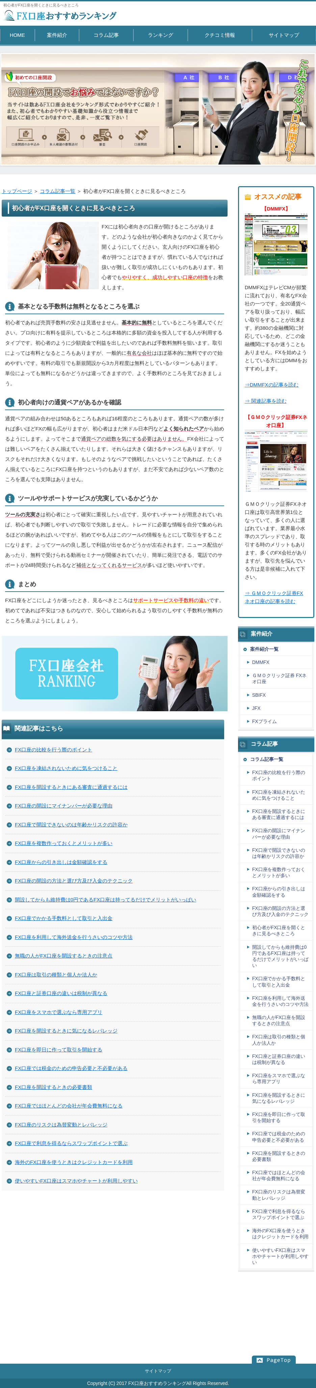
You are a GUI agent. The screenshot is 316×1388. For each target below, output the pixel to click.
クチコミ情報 (220, 35)
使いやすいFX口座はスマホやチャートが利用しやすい (76, 1181)
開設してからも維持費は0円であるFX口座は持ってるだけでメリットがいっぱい (105, 899)
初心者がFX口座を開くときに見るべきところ (279, 930)
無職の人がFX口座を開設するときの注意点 (63, 956)
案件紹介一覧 (264, 649)
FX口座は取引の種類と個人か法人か (56, 974)
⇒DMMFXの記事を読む (272, 385)
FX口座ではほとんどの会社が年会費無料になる (69, 1106)
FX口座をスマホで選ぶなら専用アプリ (58, 1012)
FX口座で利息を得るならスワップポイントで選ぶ (71, 1143)
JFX (256, 708)
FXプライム (264, 721)
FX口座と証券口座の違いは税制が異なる (61, 993)
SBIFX (259, 695)
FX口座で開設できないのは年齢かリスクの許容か (71, 824)
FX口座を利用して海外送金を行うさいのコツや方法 (74, 937)
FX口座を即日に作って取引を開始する (58, 1049)
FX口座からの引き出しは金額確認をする (61, 862)
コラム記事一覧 (57, 191)
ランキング (160, 35)
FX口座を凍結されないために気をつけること (66, 768)
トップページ (17, 191)
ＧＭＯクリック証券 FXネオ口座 (279, 678)
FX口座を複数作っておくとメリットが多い (63, 843)
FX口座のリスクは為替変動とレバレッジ (61, 1124)
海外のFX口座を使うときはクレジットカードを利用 (74, 1162)
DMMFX (260, 662)
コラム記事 (106, 35)
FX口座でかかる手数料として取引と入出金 (63, 918)
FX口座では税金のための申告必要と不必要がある (71, 1068)
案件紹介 (57, 35)
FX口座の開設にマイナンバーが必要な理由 (63, 806)
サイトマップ (284, 35)
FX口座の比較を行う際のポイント (53, 749)
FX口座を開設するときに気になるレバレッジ (66, 1031)
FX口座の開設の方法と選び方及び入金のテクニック (74, 881)
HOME (17, 35)
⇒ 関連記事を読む (266, 401)
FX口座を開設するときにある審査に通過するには (71, 787)
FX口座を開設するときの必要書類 (53, 1087)
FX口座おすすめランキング (157, 1383)
